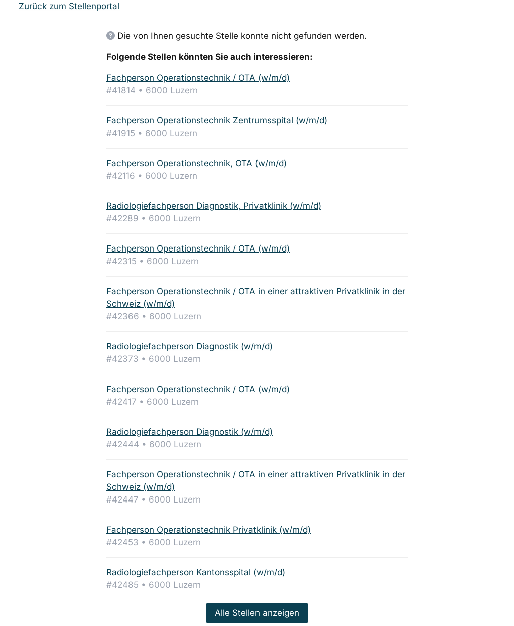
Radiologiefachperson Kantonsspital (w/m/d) (195, 572)
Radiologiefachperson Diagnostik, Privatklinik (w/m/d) (213, 206)
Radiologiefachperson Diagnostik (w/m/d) (189, 346)
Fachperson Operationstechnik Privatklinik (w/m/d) (208, 530)
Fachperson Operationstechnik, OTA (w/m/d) (196, 163)
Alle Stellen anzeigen (257, 613)
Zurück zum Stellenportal (69, 6)
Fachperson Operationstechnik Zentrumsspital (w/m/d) (216, 120)
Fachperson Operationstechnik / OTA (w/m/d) (198, 78)
